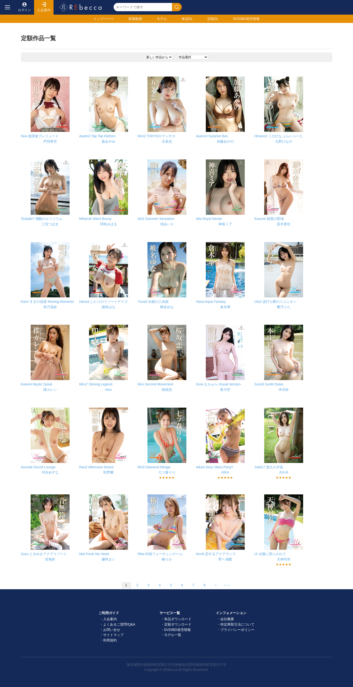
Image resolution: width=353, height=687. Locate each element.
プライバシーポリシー (237, 630)
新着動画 (135, 19)
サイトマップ (113, 635)
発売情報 (246, 19)
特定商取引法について (237, 624)
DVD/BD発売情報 (177, 630)
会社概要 (227, 619)
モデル (162, 19)
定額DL (212, 19)
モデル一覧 (172, 635)
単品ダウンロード (177, 619)
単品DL (187, 19)
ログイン (24, 7)
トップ (103, 19)
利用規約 (110, 640)
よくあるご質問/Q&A (119, 624)
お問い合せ (111, 630)
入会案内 (44, 7)
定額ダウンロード (177, 624)
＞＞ (227, 585)
